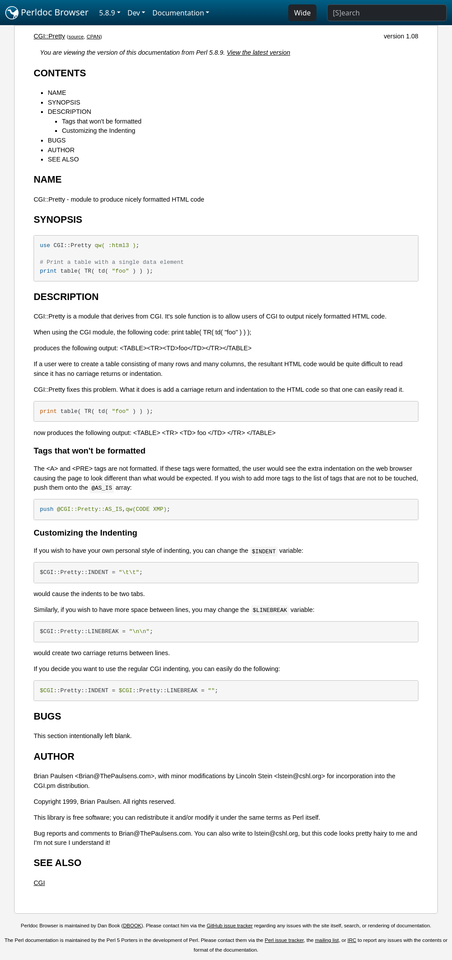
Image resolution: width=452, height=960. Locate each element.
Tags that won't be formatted (101, 121)
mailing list (327, 940)
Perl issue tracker (284, 940)
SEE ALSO (63, 159)
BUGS (57, 140)
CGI (39, 882)
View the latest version (258, 52)
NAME (57, 92)
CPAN (93, 36)
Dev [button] (134, 13)
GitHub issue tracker (229, 925)
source (76, 36)
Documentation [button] (178, 13)
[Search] (387, 12)
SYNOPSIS (64, 102)
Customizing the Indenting (98, 130)
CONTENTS (60, 73)
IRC (351, 940)
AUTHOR (61, 150)
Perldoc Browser (47, 12)
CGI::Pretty (49, 36)
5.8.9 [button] (107, 13)
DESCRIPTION (69, 111)
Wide (302, 13)
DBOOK (132, 925)
